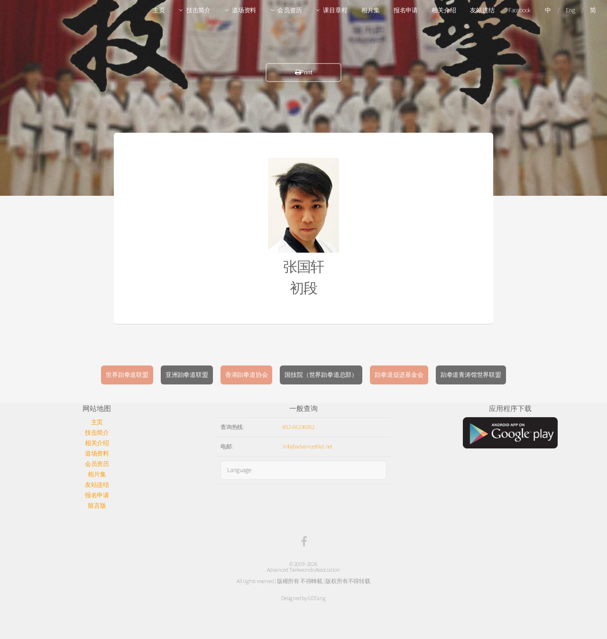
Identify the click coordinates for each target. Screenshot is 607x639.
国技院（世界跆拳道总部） (321, 375)
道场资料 (244, 10)
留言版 (97, 506)
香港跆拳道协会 (246, 375)
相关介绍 (444, 10)
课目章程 (335, 10)
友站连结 (482, 10)
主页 (159, 10)
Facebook (519, 10)
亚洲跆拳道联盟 (187, 375)
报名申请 (406, 10)
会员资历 (289, 10)
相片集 (370, 10)
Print (304, 72)
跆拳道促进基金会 (399, 375)
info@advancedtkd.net (307, 446)
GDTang (317, 598)
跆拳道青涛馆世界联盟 (471, 375)
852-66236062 (299, 426)
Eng (570, 10)
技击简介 (198, 10)
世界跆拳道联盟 (127, 375)
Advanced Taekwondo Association (303, 569)
